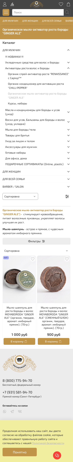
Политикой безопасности (48, 443)
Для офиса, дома (16, 158)
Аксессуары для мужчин (21, 146)
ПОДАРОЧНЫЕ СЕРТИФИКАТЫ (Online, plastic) (34, 164)
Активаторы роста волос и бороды (27, 68)
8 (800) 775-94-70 (17, 380)
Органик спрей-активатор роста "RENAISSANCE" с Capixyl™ (38, 76)
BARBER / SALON (13, 186)
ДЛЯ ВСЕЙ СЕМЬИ (51, 20)
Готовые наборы (15, 152)
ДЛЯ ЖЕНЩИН (30, 20)
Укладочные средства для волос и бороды (32, 62)
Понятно (19, 452)
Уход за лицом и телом (20, 141)
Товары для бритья (17, 135)
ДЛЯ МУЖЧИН (10, 20)
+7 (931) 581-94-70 (17, 392)
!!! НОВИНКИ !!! (14, 56)
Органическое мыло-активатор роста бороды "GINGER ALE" (37, 95)
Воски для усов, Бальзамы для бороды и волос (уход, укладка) (35, 121)
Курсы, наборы (17, 103)
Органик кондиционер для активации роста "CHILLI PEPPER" (36, 85)
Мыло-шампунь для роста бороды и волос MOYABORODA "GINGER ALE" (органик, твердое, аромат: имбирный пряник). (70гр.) (19, 316)
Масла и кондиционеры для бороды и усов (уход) (32, 112)
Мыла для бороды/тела (20, 129)
